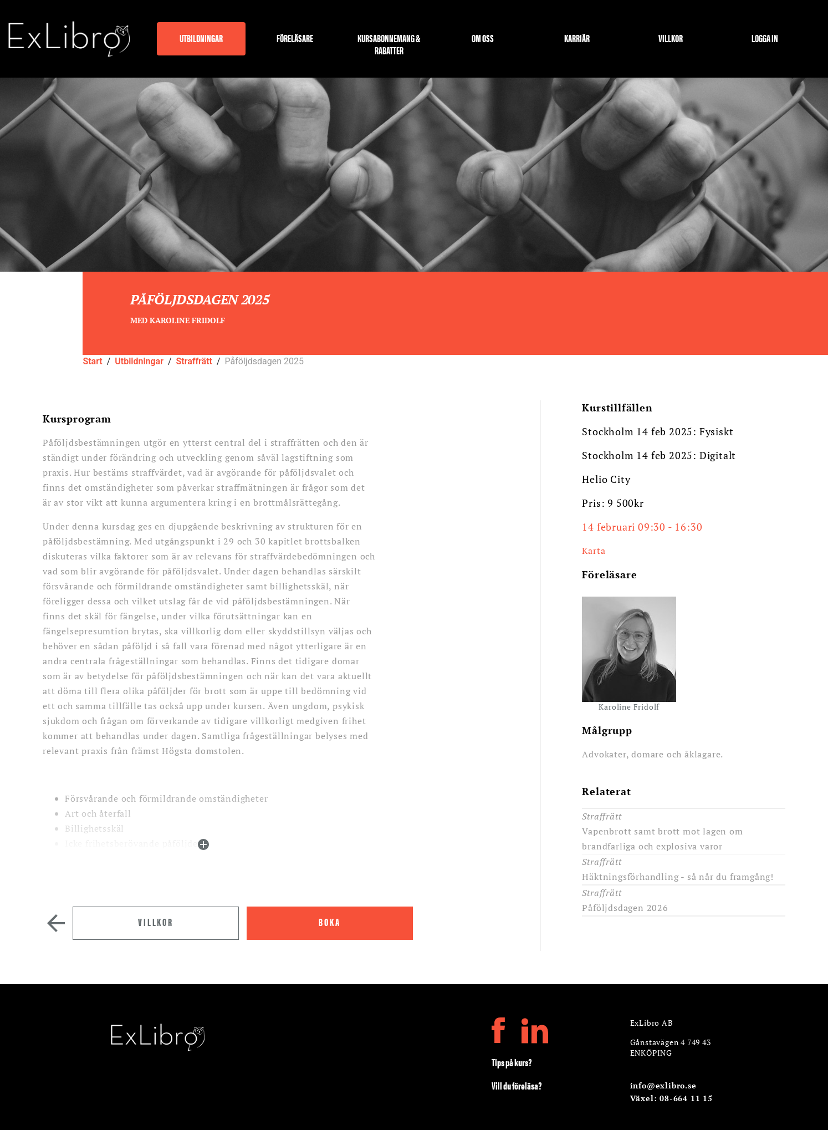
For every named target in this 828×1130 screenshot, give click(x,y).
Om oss (483, 38)
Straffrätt (194, 361)
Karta (593, 550)
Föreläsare (295, 38)
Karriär (577, 38)
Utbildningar (201, 38)
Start (92, 361)
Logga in (765, 38)
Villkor (670, 38)
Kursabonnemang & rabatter (389, 43)
